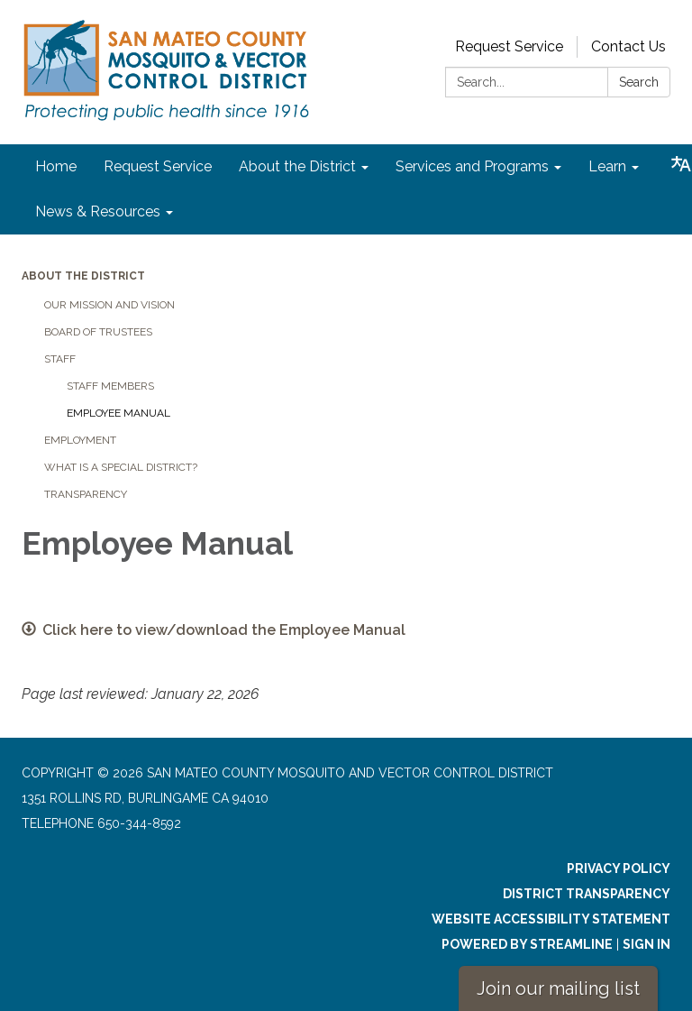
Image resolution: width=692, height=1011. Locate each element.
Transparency (85, 494)
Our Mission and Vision (109, 305)
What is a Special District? (120, 467)
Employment (80, 440)
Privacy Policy (618, 868)
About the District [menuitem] (297, 166)
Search (639, 82)
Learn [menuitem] (607, 166)
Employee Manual (118, 413)
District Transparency (586, 894)
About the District (83, 276)
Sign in (646, 944)
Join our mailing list (558, 988)
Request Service (509, 46)
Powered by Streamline (527, 944)
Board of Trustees (98, 332)
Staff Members (110, 386)
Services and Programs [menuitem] (472, 166)
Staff (60, 359)
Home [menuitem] (56, 166)
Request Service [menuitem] (158, 166)
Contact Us (628, 46)
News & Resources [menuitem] (97, 211)
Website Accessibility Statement (551, 919)
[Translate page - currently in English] (681, 164)
